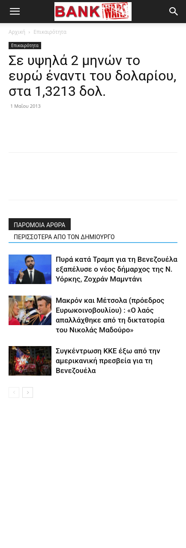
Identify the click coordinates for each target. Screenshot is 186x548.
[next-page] (27, 392)
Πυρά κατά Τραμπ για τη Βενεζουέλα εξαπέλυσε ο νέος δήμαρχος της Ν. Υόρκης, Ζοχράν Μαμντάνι (116, 269)
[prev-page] (14, 392)
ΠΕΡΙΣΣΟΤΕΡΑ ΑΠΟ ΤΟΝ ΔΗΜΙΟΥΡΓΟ (64, 237)
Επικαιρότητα (49, 32)
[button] (14, 11)
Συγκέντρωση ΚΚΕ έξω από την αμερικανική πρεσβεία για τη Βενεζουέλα (108, 361)
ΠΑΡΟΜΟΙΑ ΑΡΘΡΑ (40, 225)
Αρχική (17, 32)
